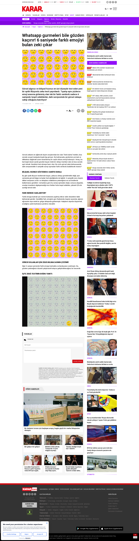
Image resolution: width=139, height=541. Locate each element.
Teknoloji (44, 513)
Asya (70, 501)
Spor (66, 15)
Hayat (72, 15)
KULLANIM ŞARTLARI (76, 489)
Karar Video (80, 15)
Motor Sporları (78, 507)
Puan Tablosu (113, 504)
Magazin (39, 19)
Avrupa (65, 501)
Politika (50, 498)
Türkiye (66, 498)
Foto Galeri (44, 519)
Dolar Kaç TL (112, 506)
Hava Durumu (113, 498)
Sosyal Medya (66, 513)
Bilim (79, 513)
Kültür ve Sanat (79, 519)
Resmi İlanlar (99, 15)
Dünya (43, 15)
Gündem (56, 516)
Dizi (61, 516)
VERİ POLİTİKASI (100, 489)
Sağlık (61, 510)
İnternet (58, 513)
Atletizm (69, 507)
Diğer (86, 507)
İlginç (75, 516)
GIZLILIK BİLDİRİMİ (89, 489)
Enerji (70, 504)
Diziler (33, 19)
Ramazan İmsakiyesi (115, 511)
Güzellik (65, 19)
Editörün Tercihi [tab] (109, 178)
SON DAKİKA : (26, 23)
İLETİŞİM (51, 489)
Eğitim (77, 498)
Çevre (72, 498)
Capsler (59, 519)
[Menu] (106, 15)
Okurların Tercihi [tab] (94, 178)
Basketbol (55, 507)
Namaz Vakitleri (113, 501)
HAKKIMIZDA (44, 489)
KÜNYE (57, 489)
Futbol (48, 507)
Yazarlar (35, 15)
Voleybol (62, 507)
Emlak (57, 504)
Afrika (75, 501)
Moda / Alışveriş (56, 19)
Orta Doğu (51, 501)
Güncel (28, 15)
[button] (67, 111)
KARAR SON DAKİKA (29, 505)
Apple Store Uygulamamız (113, 529)
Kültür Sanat (68, 510)
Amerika (59, 501)
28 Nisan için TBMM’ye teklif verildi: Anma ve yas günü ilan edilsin (54, 23)
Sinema (65, 516)
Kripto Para (59, 15)
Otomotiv (63, 504)
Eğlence (46, 19)
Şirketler (87, 504)
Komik (71, 516)
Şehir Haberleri (113, 509)
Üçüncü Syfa (58, 498)
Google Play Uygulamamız (89, 529)
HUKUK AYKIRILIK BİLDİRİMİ (114, 489)
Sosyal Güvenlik (77, 504)
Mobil (52, 513)
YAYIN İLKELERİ (64, 489)
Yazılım (74, 513)
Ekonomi (50, 15)
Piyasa (52, 504)
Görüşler (89, 15)
